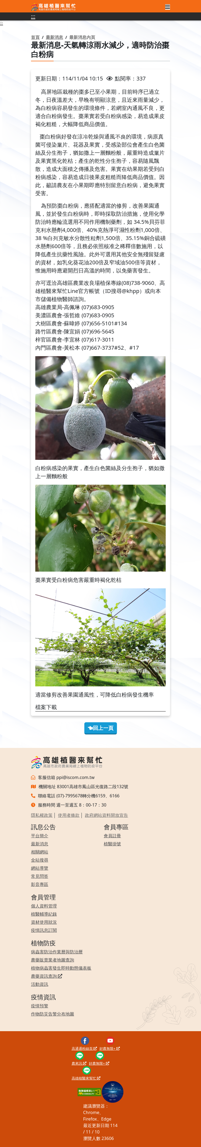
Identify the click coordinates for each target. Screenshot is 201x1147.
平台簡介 (39, 836)
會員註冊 (112, 836)
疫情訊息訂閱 (44, 930)
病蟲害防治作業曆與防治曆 (57, 952)
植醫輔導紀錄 (44, 914)
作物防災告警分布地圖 (52, 1014)
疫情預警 (39, 1006)
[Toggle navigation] (167, 7)
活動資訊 (39, 984)
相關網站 (39, 852)
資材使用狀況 (44, 922)
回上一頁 (100, 727)
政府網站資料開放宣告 (106, 815)
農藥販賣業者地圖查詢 (52, 960)
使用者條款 (68, 815)
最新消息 (54, 37)
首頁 (35, 37)
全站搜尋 (39, 860)
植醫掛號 (112, 844)
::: (33, 16)
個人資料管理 (44, 906)
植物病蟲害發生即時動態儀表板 (61, 968)
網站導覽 (39, 868)
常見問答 (39, 876)
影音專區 (39, 884)
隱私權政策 (42, 815)
